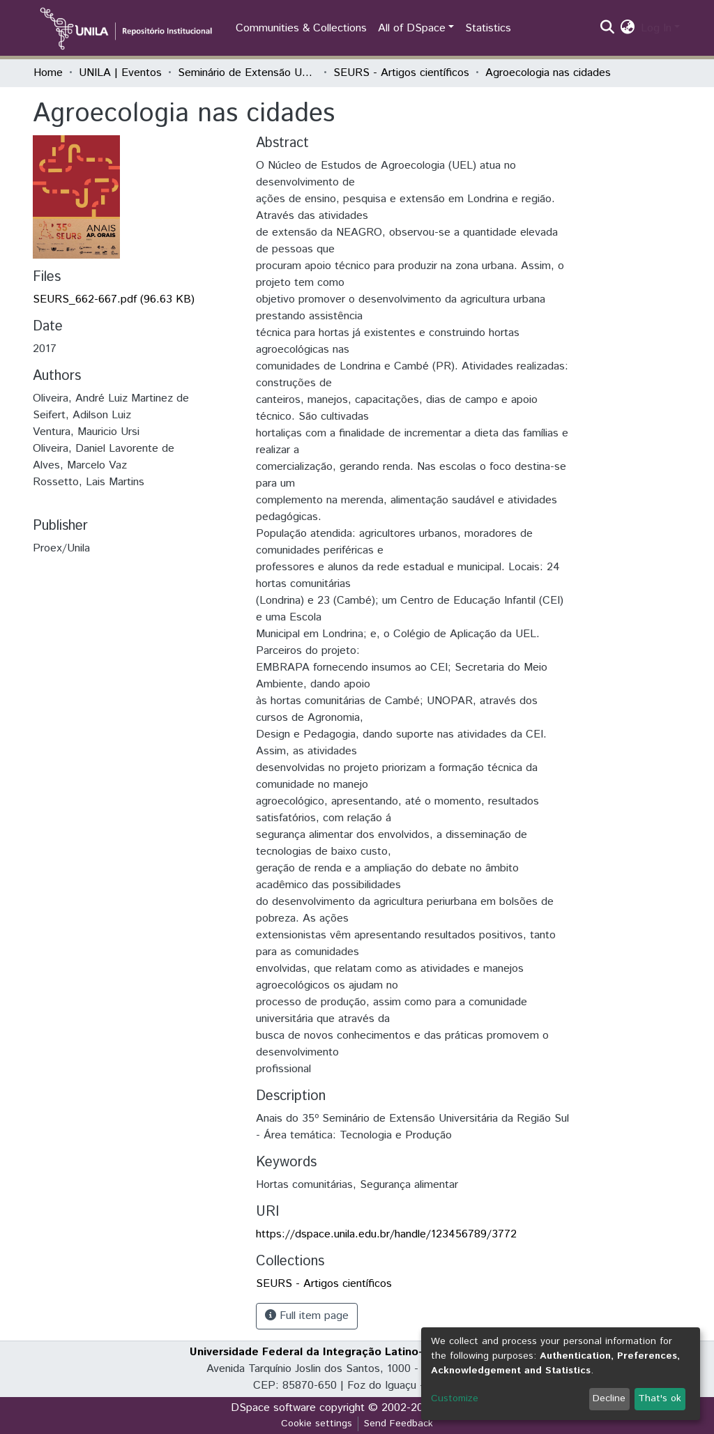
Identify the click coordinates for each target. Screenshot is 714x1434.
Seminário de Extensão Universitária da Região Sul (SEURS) (247, 73)
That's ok (659, 1398)
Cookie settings (316, 1424)
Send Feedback (398, 1424)
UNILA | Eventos (120, 73)
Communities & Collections (301, 28)
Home (48, 73)
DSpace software (273, 1408)
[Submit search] (607, 28)
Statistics (488, 28)
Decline (609, 1398)
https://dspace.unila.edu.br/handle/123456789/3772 (386, 1234)
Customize (454, 1398)
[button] (628, 28)
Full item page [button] (307, 1316)
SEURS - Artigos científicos (401, 73)
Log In (656, 28)
